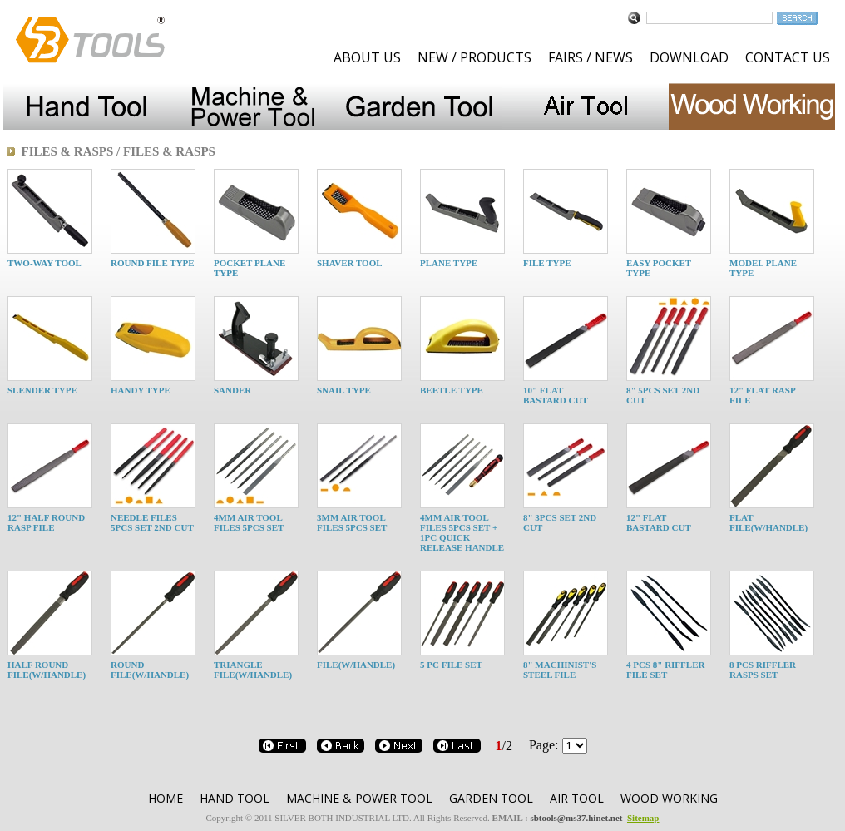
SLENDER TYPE (42, 390)
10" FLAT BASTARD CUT (555, 395)
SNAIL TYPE (344, 390)
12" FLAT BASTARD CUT (658, 522)
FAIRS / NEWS (590, 57)
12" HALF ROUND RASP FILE (46, 522)
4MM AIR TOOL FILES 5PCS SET (249, 522)
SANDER (232, 390)
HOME (165, 798)
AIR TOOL (577, 798)
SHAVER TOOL (350, 263)
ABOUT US (367, 57)
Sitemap (643, 818)
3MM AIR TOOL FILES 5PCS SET (352, 522)
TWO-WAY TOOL (44, 263)
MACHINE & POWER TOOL (359, 798)
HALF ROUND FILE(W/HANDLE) (46, 670)
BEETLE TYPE (451, 390)
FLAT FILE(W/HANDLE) (768, 522)
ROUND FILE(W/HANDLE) (150, 670)
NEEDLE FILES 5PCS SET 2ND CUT (152, 522)
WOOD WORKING (669, 798)
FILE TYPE (547, 263)
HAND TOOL (234, 798)
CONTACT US (787, 57)
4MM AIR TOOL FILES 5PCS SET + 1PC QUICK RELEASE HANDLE (462, 532)
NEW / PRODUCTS (474, 57)
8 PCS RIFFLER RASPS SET (762, 670)
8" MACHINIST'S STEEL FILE (559, 670)
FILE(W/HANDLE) (356, 665)
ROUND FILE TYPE (153, 263)
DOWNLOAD (689, 57)
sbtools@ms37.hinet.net (576, 818)
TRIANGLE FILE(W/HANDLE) (253, 670)
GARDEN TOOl (491, 798)
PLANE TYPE (448, 263)
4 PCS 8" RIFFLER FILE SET (665, 670)
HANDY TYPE (140, 390)
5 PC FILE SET (451, 665)
